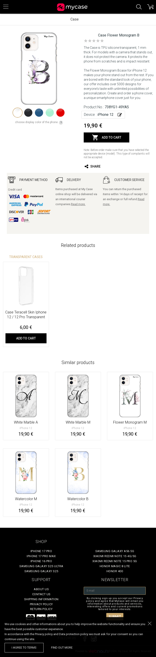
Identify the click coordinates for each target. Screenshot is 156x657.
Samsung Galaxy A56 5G (114, 551)
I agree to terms (24, 647)
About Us (41, 589)
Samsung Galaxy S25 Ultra (41, 566)
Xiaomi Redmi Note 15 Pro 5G (114, 561)
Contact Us (41, 594)
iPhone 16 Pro (41, 561)
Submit (115, 616)
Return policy (41, 609)
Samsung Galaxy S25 (41, 571)
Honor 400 (115, 571)
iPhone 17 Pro (41, 551)
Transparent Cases (26, 257)
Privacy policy (41, 604)
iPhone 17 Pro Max (41, 556)
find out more (62, 647)
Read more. (78, 204)
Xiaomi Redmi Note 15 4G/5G (114, 556)
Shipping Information (41, 599)
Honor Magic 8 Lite (115, 566)
